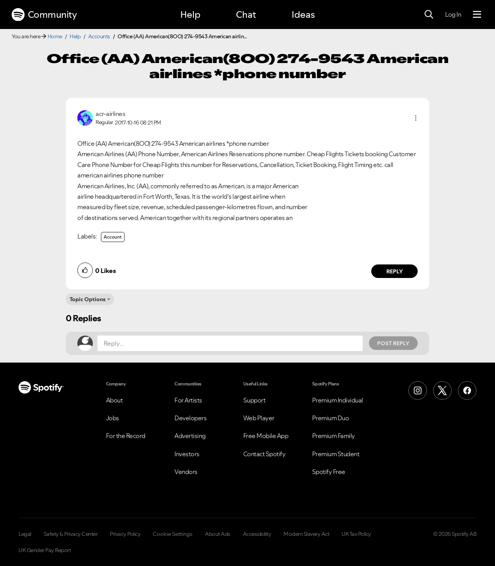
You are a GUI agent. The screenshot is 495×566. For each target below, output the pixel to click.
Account (113, 237)
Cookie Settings (173, 533)
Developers (190, 418)
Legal (25, 533)
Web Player (259, 418)
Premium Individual (337, 400)
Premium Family (333, 435)
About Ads (217, 533)
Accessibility (257, 533)
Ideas (303, 14)
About (114, 400)
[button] (416, 118)
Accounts (99, 36)
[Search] (428, 15)
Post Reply (393, 343)
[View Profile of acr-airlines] (110, 113)
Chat (246, 14)
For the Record (125, 435)
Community (44, 14)
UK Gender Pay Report (45, 550)
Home (55, 36)
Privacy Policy (125, 533)
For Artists (188, 400)
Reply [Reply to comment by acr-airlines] (394, 271)
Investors (187, 454)
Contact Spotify (264, 454)
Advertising (190, 435)
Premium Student (336, 454)
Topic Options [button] (88, 299)
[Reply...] (230, 343)
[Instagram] (417, 390)
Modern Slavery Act (306, 533)
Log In (453, 14)
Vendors (186, 471)
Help (190, 14)
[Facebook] (467, 390)
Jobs (112, 418)
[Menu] (477, 14)
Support (254, 400)
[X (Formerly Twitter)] (442, 390)
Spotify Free (328, 471)
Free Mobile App (265, 435)
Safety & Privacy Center (71, 533)
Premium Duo (330, 418)
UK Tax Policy (356, 533)
